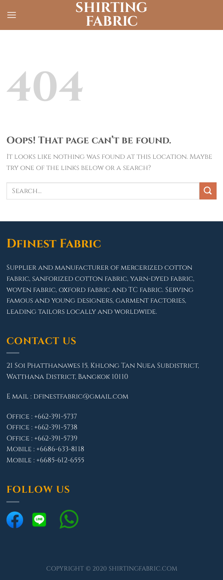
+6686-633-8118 (60, 449)
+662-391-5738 (55, 427)
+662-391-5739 (55, 438)
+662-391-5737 (55, 416)
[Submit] (208, 190)
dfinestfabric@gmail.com (80, 396)
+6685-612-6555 (60, 460)
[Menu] (11, 14)
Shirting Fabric (111, 15)
